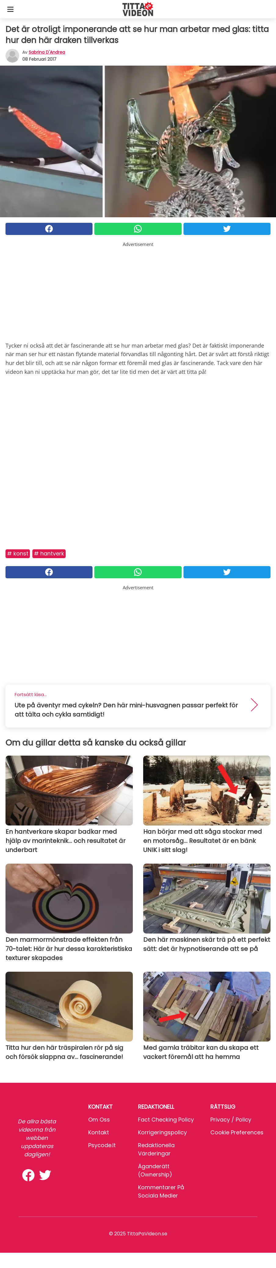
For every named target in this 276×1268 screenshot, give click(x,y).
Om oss (99, 1119)
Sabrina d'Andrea (47, 52)
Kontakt (98, 1132)
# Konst (17, 553)
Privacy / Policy (230, 1119)
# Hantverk (49, 553)
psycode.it (102, 1145)
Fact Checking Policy (166, 1119)
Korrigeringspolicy (162, 1132)
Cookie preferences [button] (236, 1132)
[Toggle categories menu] (10, 9)
